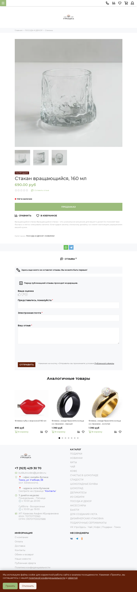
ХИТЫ (73, 462)
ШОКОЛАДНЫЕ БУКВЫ (84, 484)
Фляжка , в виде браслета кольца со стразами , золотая (105, 422)
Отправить (26, 364)
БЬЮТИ (74, 509)
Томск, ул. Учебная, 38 (31, 480)
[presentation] (41, 353)
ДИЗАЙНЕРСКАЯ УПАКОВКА (86, 518)
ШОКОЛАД (76, 488)
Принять (10, 586)
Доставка (20, 546)
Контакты (50, 491)
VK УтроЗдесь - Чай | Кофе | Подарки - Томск (95, 527)
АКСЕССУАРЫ (78, 505)
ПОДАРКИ (76, 453)
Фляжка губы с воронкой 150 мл (30, 421)
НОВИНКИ (49, 236)
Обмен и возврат (24, 554)
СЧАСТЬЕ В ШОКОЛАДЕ (84, 475)
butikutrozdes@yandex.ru (32, 472)
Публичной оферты (104, 363)
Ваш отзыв (25, 325)
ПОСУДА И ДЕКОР (35, 236)
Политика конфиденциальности (32, 567)
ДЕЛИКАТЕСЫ (78, 492)
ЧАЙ (72, 466)
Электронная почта (30, 313)
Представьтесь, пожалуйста (35, 300)
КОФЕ (73, 471)
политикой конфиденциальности (47, 578)
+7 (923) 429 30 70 (28, 468)
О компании (21, 537)
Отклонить (28, 586)
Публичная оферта (25, 563)
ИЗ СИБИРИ (77, 497)
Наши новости (23, 558)
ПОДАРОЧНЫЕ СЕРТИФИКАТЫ (88, 522)
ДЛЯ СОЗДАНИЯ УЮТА (83, 514)
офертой (72, 578)
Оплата (19, 541)
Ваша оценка (26, 291)
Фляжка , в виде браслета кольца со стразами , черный (68, 422)
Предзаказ (68, 206)
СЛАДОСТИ (76, 479)
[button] (59, 438)
